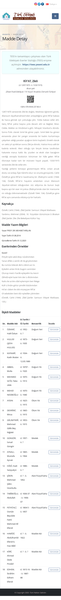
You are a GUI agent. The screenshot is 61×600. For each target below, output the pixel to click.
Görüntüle (54, 329)
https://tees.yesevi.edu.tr (36, 64)
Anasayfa (6, 34)
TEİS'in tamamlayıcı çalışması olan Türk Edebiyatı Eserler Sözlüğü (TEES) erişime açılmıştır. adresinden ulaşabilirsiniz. (30, 62)
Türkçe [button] (51, 4)
